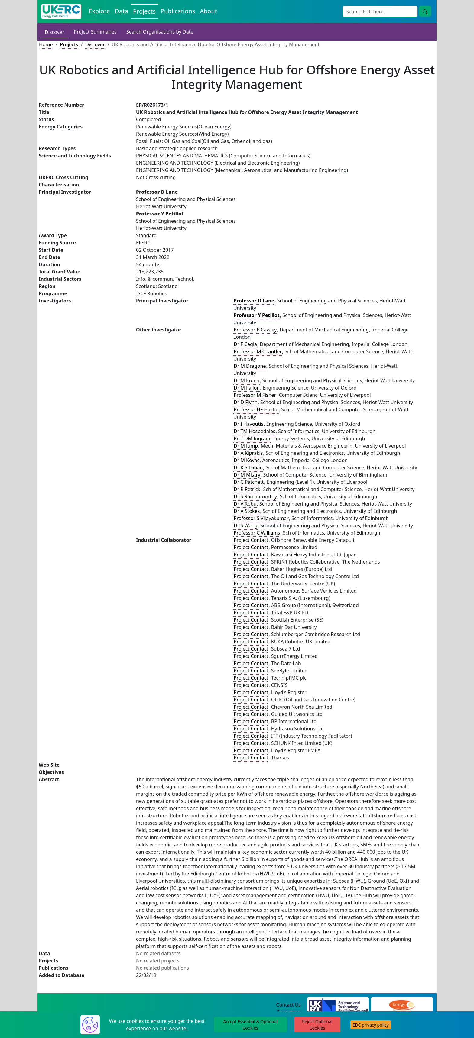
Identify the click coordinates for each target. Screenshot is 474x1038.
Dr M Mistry (247, 474)
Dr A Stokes (247, 511)
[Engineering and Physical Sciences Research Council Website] (402, 1005)
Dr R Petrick (247, 489)
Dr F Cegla (245, 344)
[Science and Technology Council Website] (338, 1005)
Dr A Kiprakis (248, 453)
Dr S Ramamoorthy (255, 496)
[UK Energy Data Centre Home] (61, 11)
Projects (69, 44)
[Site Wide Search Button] (425, 11)
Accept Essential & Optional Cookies (250, 1025)
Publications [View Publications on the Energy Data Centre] (178, 11)
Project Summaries (95, 31)
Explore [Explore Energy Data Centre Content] (99, 11)
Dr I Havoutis (248, 424)
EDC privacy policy (371, 1025)
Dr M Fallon (247, 387)
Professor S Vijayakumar (261, 518)
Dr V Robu (245, 503)
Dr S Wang (246, 525)
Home (46, 44)
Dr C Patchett (249, 482)
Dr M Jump (246, 445)
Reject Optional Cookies (317, 1025)
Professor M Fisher (255, 395)
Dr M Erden (246, 380)
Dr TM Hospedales (254, 431)
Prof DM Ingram (252, 438)
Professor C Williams (257, 532)
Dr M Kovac (246, 460)
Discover (54, 32)
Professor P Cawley (255, 329)
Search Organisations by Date (159, 31)
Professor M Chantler (258, 351)
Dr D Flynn (246, 402)
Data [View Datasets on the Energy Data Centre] (121, 11)
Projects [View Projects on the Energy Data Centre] (144, 11)
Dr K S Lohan (248, 467)
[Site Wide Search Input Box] (380, 11)
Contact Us (288, 1004)
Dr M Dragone (250, 366)
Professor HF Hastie (256, 409)
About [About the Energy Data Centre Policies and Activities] (208, 11)
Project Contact (251, 540)
